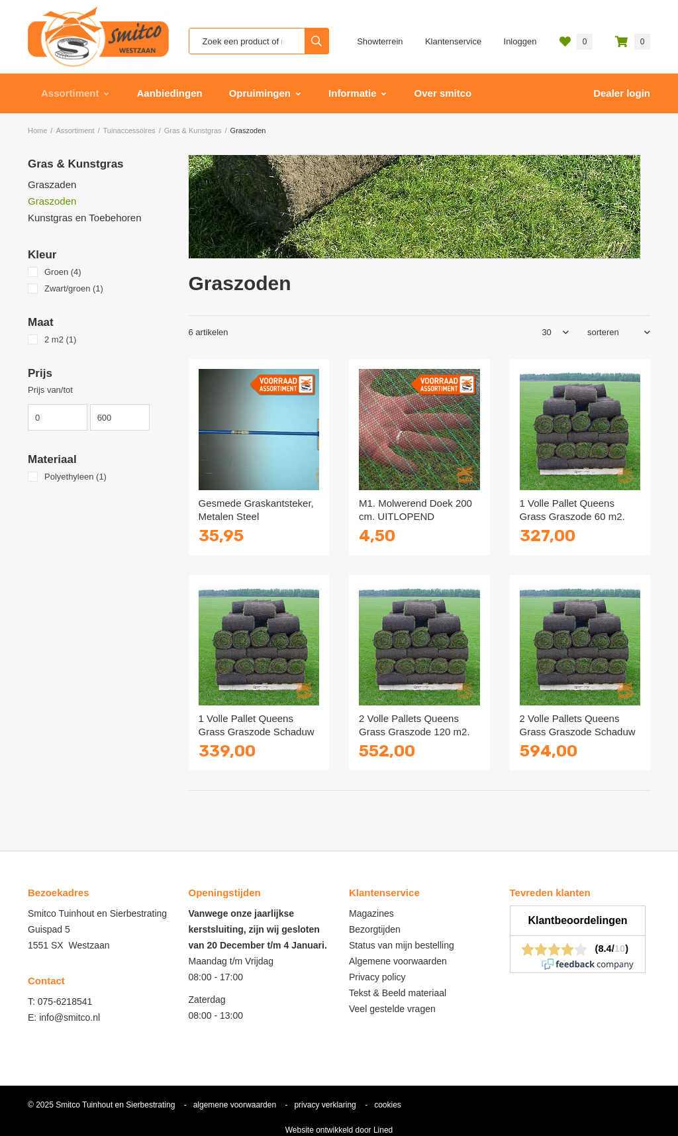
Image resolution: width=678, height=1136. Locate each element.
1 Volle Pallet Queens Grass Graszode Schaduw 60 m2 (257, 731)
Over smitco (443, 93)
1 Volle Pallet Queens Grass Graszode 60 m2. (572, 509)
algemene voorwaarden (234, 1105)
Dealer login (621, 93)
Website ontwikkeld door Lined (339, 1130)
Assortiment (70, 93)
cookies (387, 1105)
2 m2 (60, 339)
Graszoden (52, 201)
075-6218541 (65, 1001)
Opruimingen (260, 93)
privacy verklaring (325, 1105)
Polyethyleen (75, 477)
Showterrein (380, 41)
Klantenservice (453, 41)
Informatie (352, 93)
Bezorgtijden (375, 929)
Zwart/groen (73, 288)
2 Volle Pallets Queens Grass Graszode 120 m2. (414, 725)
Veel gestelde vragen (392, 1009)
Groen (62, 272)
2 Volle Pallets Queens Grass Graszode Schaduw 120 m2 (578, 731)
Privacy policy (377, 977)
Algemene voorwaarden (398, 961)
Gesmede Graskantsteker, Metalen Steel (256, 509)
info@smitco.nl (69, 1017)
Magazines (371, 913)
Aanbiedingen (170, 93)
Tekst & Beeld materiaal (397, 993)
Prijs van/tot (50, 390)
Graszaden (52, 184)
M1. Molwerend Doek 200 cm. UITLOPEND (415, 509)
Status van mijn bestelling (401, 945)
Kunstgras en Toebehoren (85, 217)
